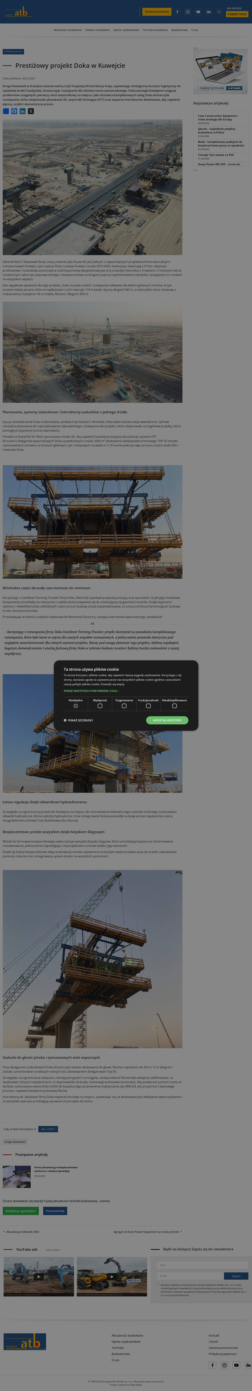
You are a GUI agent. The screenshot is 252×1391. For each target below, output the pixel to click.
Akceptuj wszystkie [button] (167, 720)
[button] (126, 690)
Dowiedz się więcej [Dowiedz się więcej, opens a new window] (112, 684)
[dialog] (126, 695)
